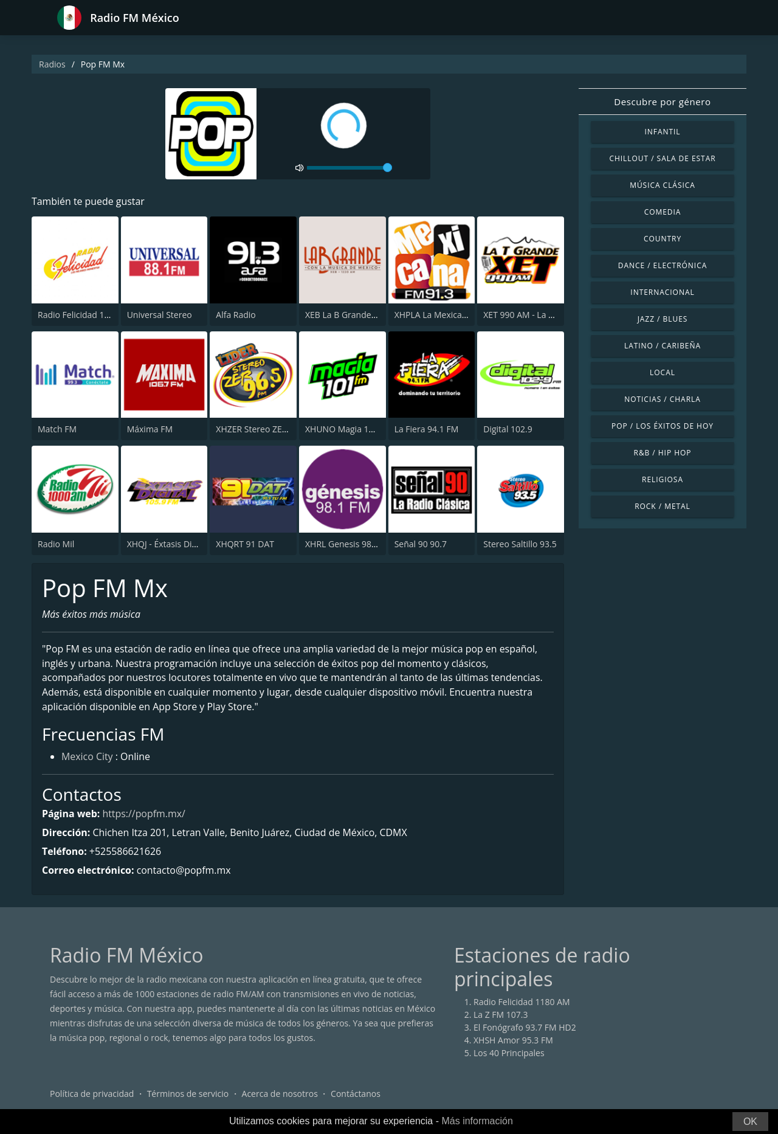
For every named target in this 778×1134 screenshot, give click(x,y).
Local (662, 372)
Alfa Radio (235, 314)
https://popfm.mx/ (144, 814)
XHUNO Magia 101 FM (349, 429)
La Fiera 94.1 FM (426, 429)
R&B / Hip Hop (663, 453)
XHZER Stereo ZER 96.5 (261, 429)
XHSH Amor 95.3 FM (513, 1040)
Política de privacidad (92, 1094)
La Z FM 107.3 (500, 1015)
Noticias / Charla (662, 399)
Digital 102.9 (507, 429)
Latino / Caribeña (662, 346)
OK (750, 1121)
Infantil (662, 131)
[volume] (349, 168)
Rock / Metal (662, 506)
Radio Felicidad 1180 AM (86, 314)
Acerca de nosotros (280, 1094)
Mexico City (87, 757)
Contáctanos (355, 1094)
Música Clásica (662, 185)
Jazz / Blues (663, 319)
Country (662, 238)
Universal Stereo (159, 314)
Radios (52, 64)
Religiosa (662, 479)
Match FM (57, 429)
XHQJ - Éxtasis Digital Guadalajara (193, 544)
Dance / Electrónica (662, 265)
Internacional (662, 292)
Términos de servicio (188, 1094)
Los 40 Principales (509, 1053)
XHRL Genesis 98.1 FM (349, 544)
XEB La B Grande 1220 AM (356, 314)
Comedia (662, 212)
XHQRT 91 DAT (245, 544)
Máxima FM (150, 429)
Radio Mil (56, 544)
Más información (476, 1121)
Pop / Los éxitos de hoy (662, 426)
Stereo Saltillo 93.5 (520, 544)
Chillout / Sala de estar (662, 158)
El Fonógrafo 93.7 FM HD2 (524, 1028)
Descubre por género (662, 101)
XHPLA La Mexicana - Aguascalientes (466, 314)
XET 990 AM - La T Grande (534, 314)
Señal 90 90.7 (420, 544)
